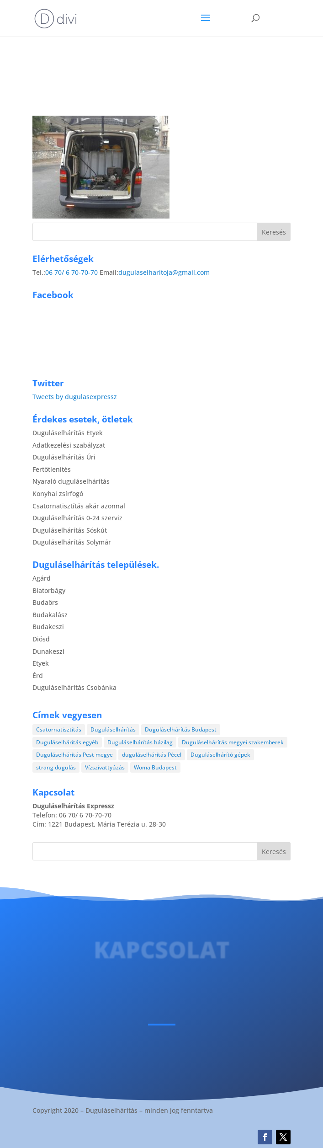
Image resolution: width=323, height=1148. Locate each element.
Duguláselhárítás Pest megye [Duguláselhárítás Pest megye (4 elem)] (74, 754)
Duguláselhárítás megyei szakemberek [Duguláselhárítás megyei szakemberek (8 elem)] (233, 742)
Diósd (41, 639)
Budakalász (50, 614)
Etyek (40, 663)
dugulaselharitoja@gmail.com (164, 272)
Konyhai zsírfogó (57, 493)
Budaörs (45, 602)
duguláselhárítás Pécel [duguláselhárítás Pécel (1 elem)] (151, 754)
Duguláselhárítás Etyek (67, 432)
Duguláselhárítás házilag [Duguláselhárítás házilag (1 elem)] (140, 742)
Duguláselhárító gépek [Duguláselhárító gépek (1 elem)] (220, 754)
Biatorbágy (48, 590)
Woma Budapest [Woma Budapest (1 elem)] (155, 767)
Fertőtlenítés (51, 469)
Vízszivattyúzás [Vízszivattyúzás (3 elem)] (105, 767)
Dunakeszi (48, 651)
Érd (37, 675)
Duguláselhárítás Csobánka (74, 687)
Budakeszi (48, 626)
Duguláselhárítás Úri (63, 457)
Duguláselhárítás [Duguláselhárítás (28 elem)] (113, 729)
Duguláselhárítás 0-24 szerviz (77, 517)
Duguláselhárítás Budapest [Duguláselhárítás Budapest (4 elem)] (181, 729)
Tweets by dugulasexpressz (74, 396)
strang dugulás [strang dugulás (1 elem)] (56, 767)
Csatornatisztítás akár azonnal (78, 506)
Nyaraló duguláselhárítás (71, 481)
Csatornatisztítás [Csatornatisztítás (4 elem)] (58, 729)
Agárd (41, 578)
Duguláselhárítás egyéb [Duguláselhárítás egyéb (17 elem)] (67, 742)
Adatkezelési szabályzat (68, 445)
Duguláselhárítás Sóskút (69, 530)
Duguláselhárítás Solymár (71, 542)
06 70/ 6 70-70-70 (71, 272)
